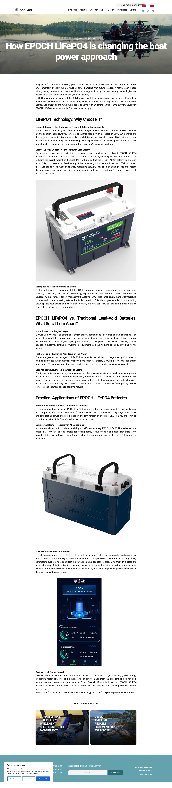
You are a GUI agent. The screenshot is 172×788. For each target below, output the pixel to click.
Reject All (28, 779)
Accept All (43, 779)
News (102, 11)
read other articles (85, 706)
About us (83, 11)
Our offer (94, 11)
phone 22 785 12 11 (54, 778)
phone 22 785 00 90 (54, 772)
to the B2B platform (122, 5)
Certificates (146, 780)
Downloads (122, 11)
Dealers (111, 11)
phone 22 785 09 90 (54, 775)
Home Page (71, 11)
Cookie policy (145, 776)
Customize (14, 779)
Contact (133, 11)
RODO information (143, 773)
